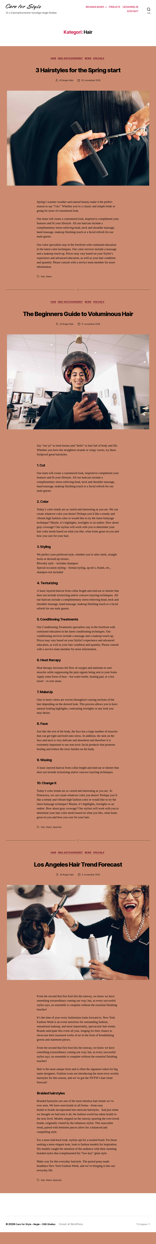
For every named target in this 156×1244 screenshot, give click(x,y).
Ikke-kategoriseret (70, 59)
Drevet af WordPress (75, 1235)
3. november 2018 (91, 886)
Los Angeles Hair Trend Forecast (78, 875)
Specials (101, 59)
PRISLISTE (114, 6)
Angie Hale (67, 81)
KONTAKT (133, 11)
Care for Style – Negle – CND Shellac (38, 1235)
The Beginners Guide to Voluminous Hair (78, 319)
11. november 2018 (91, 335)
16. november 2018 (91, 81)
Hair (52, 59)
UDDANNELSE (131, 6)
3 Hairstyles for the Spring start (78, 69)
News (89, 59)
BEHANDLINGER (95, 6)
